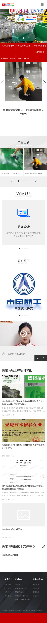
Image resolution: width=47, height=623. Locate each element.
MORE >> (8, 30)
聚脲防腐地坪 (23, 58)
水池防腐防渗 (39, 52)
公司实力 (7, 588)
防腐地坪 (18, 585)
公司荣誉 (7, 596)
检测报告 (36, 596)
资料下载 (36, 592)
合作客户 (7, 592)
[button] (18, 38)
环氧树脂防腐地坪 (8, 58)
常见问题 (36, 588)
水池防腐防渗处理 (21, 596)
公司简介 (7, 585)
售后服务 (36, 585)
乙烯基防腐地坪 (21, 588)
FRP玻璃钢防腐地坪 (23, 49)
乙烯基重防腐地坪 (39, 46)
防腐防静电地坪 (8, 46)
